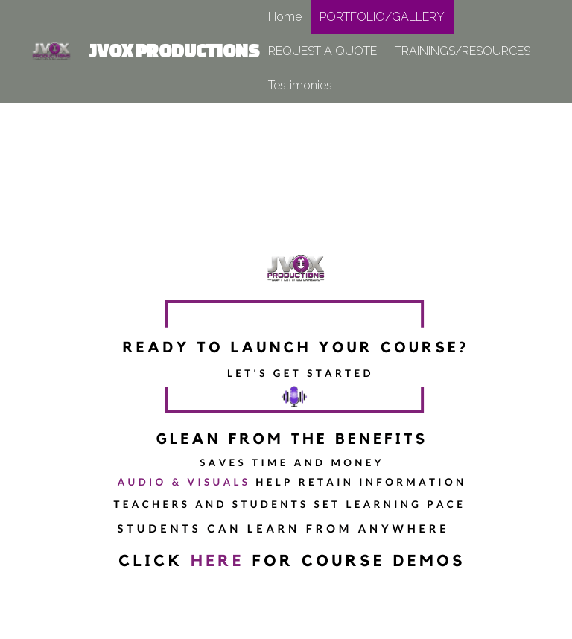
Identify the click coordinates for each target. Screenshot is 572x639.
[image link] (50, 50)
